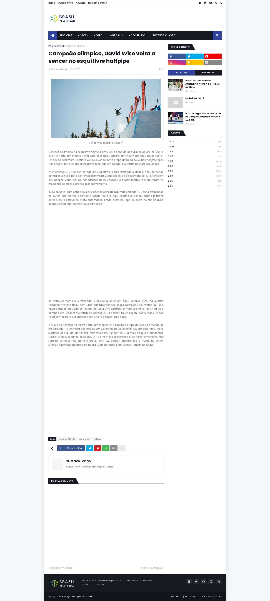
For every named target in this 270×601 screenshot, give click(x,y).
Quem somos (65, 2)
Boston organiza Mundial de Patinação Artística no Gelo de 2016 (203, 117)
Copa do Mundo (75, 46)
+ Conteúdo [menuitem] (137, 35)
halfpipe (97, 438)
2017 (195, 161)
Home (51, 2)
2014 (195, 176)
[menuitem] (52, 35)
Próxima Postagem (151, 568)
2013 (195, 181)
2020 (195, 147)
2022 (195, 142)
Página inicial (56, 46)
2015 (195, 171)
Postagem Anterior (61, 568)
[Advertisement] (157, 18)
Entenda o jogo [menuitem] (164, 35)
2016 (195, 166)
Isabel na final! (194, 98)
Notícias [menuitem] (66, 35)
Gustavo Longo (78, 461)
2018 (195, 156)
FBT (92, 596)
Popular (181, 72)
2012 (195, 186)
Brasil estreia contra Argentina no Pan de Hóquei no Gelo (202, 84)
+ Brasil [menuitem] (115, 35)
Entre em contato (97, 2)
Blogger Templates (73, 596)
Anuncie (80, 2)
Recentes (208, 72)
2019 (195, 152)
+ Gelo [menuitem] (98, 35)
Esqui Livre (84, 438)
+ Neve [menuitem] (82, 35)
